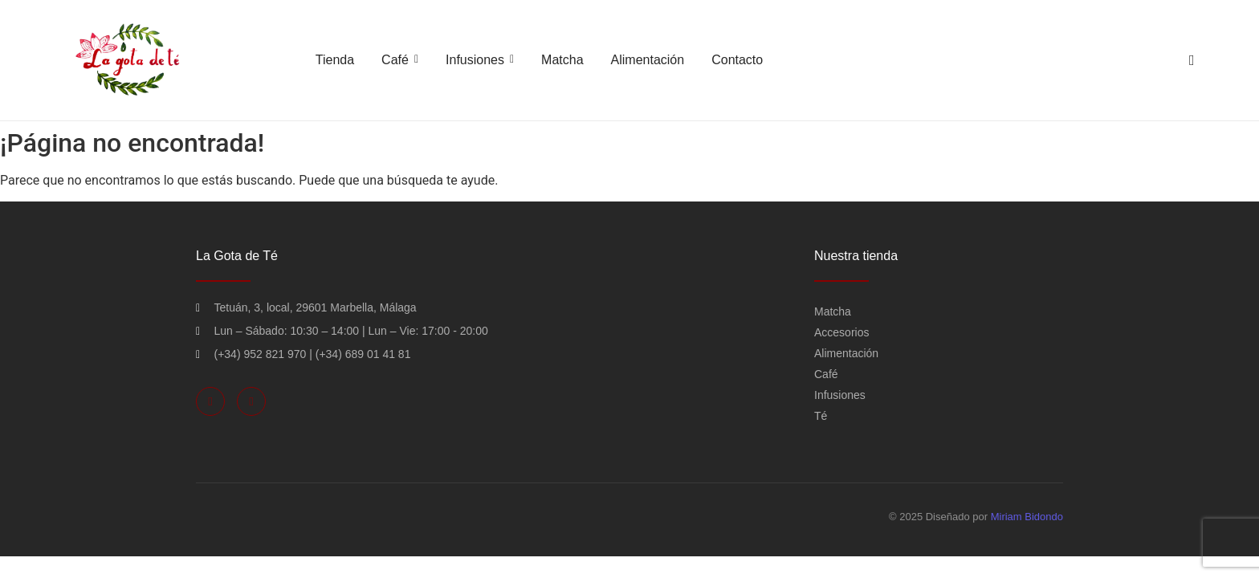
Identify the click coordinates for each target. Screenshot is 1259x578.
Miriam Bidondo (1027, 517)
